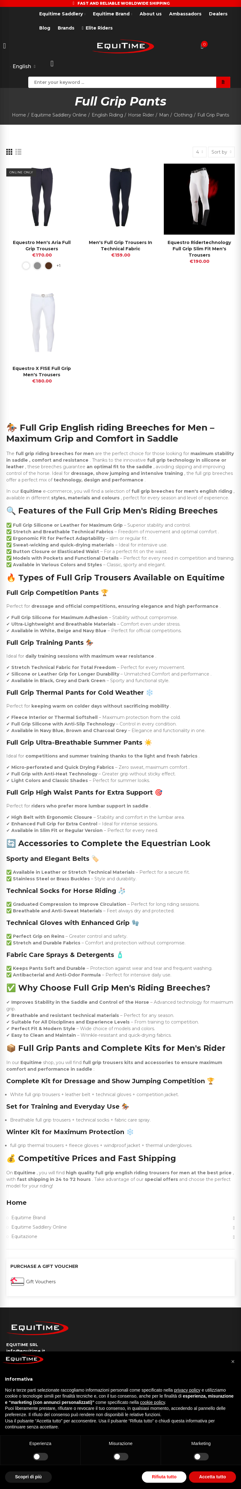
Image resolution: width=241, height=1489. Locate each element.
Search (223, 82)
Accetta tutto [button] (212, 1476)
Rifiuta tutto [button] (164, 1476)
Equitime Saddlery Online (39, 1227)
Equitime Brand (28, 1217)
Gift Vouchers (41, 1282)
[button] (233, 1361)
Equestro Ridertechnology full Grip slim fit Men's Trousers (199, 249)
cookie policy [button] (152, 1402)
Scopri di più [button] (28, 1476)
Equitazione (24, 1236)
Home (16, 1202)
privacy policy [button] (187, 1390)
